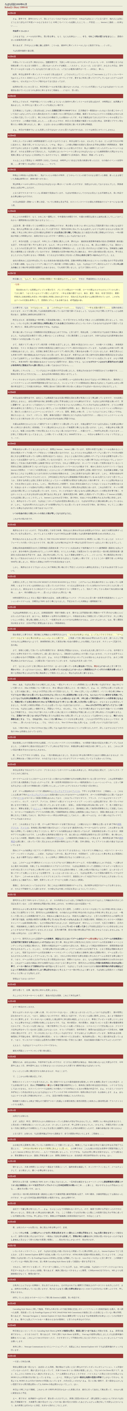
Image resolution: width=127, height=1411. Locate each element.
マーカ (21, 798)
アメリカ (76, 791)
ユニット (37, 808)
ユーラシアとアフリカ (60, 791)
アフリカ (15, 828)
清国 (119, 824)
